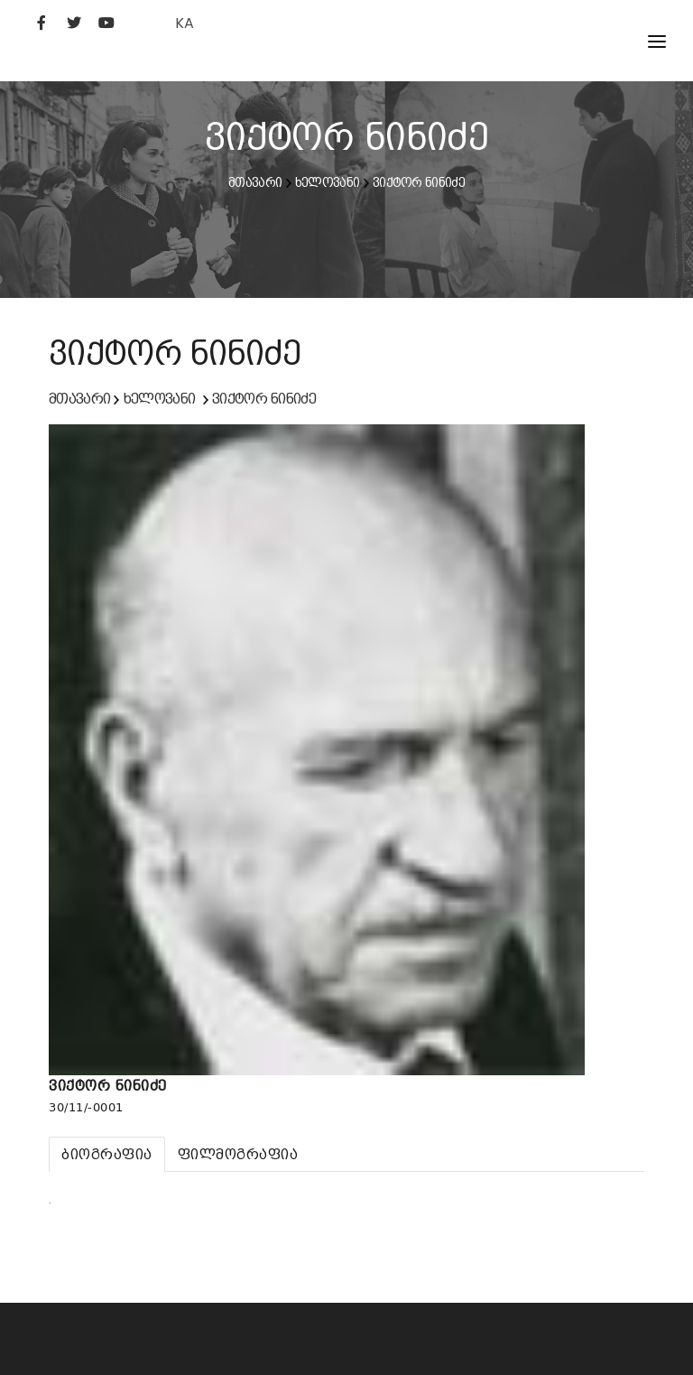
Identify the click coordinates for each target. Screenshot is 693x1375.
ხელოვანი (327, 182)
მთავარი (255, 182)
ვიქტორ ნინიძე (419, 182)
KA (184, 23)
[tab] (107, 1154)
